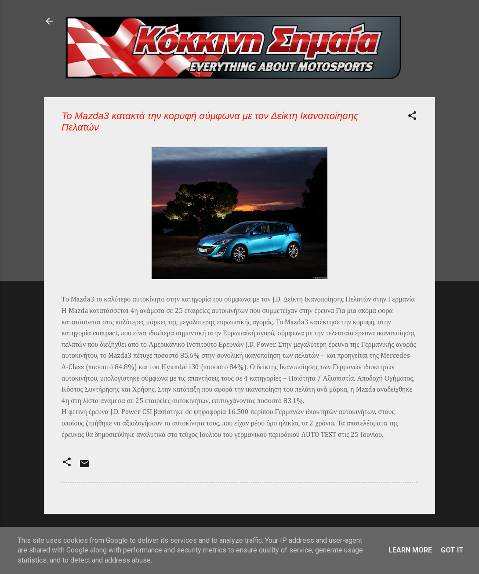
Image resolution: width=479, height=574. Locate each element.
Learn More (410, 550)
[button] (412, 117)
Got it (452, 550)
